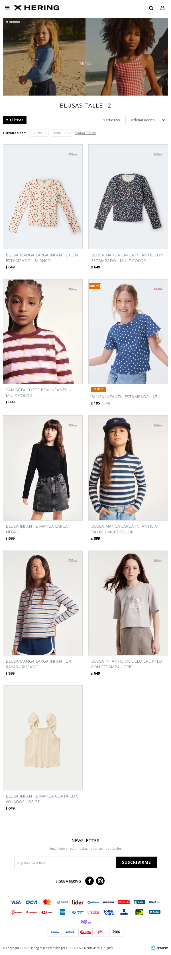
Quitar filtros (85, 132)
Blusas (37, 133)
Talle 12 (59, 133)
